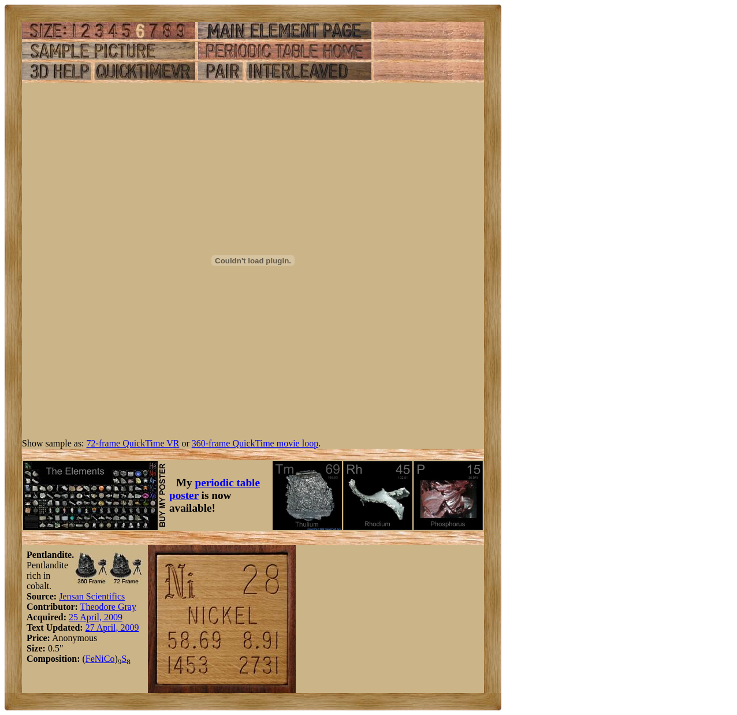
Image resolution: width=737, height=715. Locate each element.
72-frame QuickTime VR (133, 443)
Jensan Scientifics (92, 596)
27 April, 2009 (112, 627)
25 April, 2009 (95, 617)
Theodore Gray (108, 607)
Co (109, 659)
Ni (99, 659)
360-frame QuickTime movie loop (255, 443)
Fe (90, 659)
